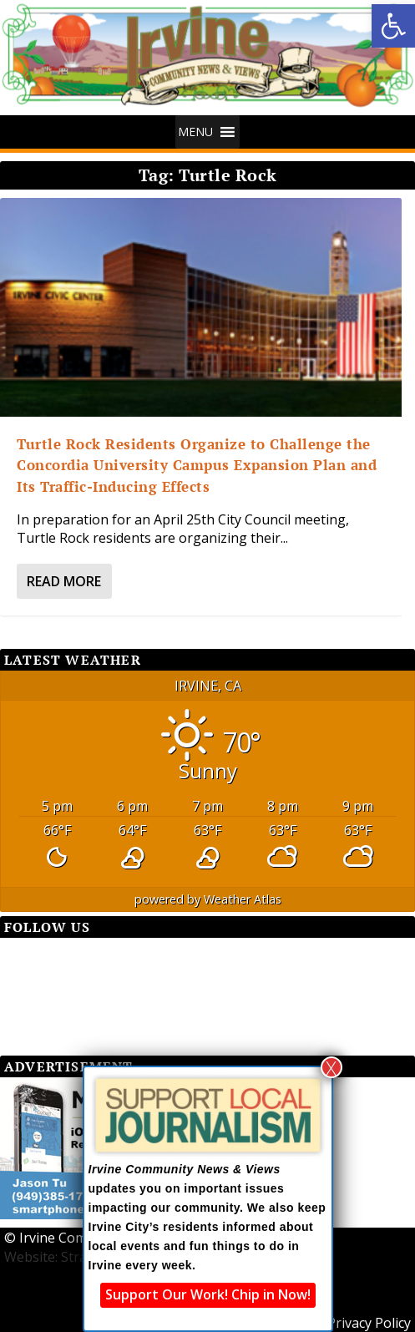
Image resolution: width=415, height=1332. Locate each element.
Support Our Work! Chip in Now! (208, 1294)
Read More (64, 581)
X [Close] (331, 1067)
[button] (393, 26)
